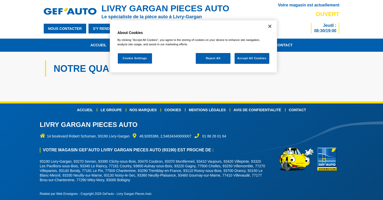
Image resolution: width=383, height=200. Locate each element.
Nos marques (143, 110)
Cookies (172, 110)
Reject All (213, 58)
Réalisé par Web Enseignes (59, 194)
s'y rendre (104, 29)
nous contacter (65, 29)
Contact (283, 45)
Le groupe (111, 110)
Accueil (98, 45)
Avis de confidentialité (257, 110)
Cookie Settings (135, 58)
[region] (193, 46)
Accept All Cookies (251, 58)
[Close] (269, 26)
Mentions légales (207, 110)
